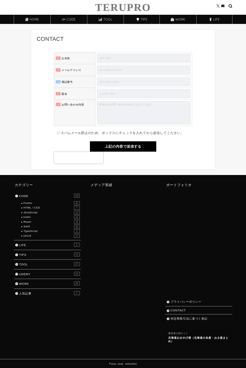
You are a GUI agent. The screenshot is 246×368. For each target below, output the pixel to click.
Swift (52, 226)
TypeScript (52, 231)
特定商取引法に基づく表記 (189, 318)
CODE (69, 19)
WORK (178, 19)
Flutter (52, 203)
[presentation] (78, 158)
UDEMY (49, 274)
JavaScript (52, 212)
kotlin (52, 217)
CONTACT (178, 310)
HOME (32, 19)
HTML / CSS (52, 208)
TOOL (105, 19)
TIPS (141, 19)
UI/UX (52, 236)
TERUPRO (123, 7)
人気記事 (49, 293)
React (52, 222)
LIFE (214, 19)
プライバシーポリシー (186, 301)
